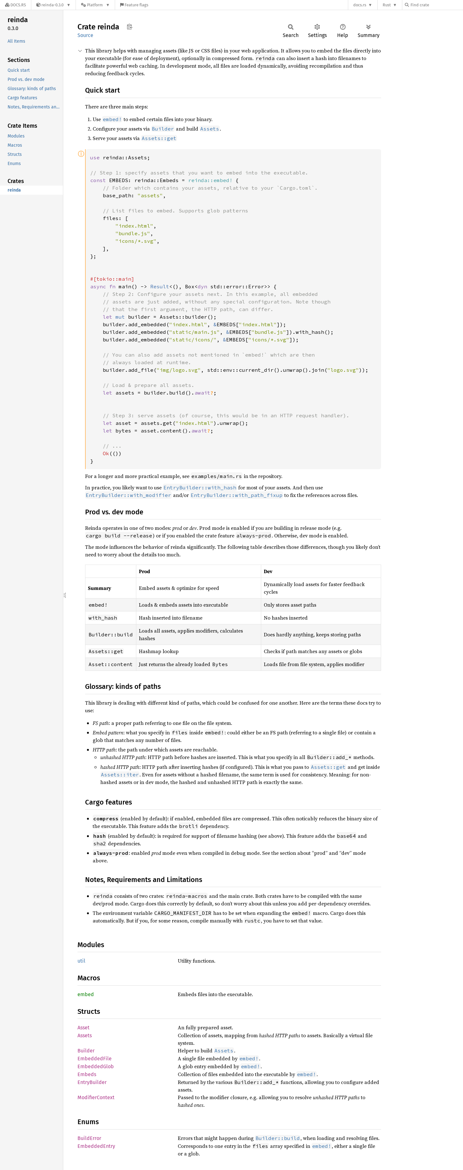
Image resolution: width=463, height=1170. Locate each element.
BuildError (89, 1138)
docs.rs (359, 5)
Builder (86, 1051)
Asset (83, 1028)
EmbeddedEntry (96, 1146)
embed (85, 994)
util (81, 961)
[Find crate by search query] (436, 5)
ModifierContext (95, 1097)
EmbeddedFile (94, 1059)
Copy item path (129, 26)
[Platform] (95, 5)
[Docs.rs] (15, 5)
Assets (84, 1035)
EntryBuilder (92, 1082)
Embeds (86, 1074)
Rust (387, 5)
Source (85, 35)
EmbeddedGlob (95, 1066)
